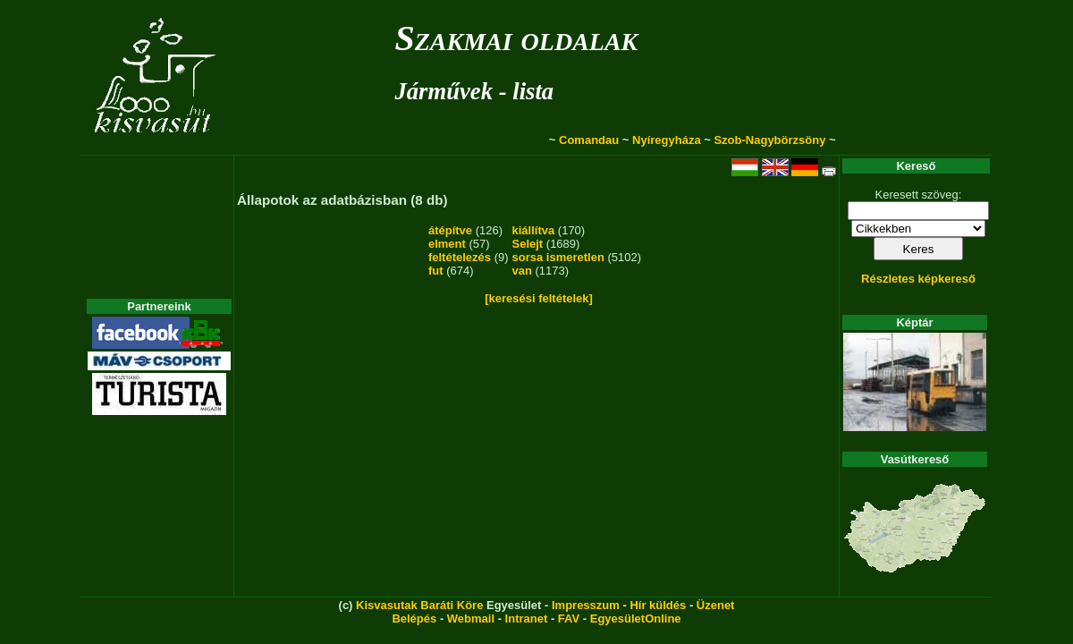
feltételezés (459, 257)
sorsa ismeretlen (558, 257)
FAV (568, 618)
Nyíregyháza (666, 140)
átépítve (450, 230)
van (522, 270)
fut (436, 270)
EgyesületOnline (635, 618)
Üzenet (716, 605)
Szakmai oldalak (516, 38)
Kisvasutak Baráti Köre (419, 605)
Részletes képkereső (918, 278)
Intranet (526, 618)
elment (447, 243)
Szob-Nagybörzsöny (769, 140)
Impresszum (586, 605)
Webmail (470, 618)
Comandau (589, 140)
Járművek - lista (473, 91)
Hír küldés (657, 605)
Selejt (528, 243)
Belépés (414, 618)
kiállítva (533, 230)
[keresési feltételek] (539, 298)
